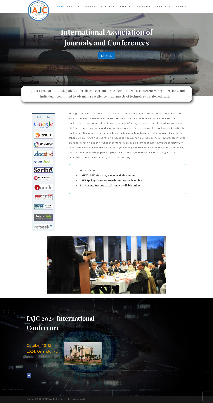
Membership (161, 6)
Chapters (88, 6)
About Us (72, 6)
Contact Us (180, 6)
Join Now (106, 55)
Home (60, 6)
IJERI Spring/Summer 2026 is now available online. (111, 180)
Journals (123, 6)
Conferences (141, 6)
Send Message (164, 372)
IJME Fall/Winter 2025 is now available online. (107, 175)
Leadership (106, 6)
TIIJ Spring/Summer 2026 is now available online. (110, 185)
